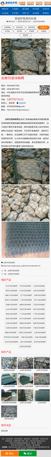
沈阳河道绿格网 (27, 337)
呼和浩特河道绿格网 (11, 337)
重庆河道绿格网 (11, 291)
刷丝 (15, 447)
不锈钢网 (29, 447)
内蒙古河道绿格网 (11, 295)
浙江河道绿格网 (39, 300)
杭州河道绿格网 (39, 342)
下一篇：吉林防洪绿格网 (10, 274)
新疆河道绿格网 (10, 333)
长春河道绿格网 (40, 337)
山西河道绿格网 (39, 291)
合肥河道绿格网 (25, 346)
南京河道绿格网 (26, 342)
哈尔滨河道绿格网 (11, 342)
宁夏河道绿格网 (39, 328)
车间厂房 (25, 13)
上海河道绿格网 (39, 286)
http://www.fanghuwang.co (18, 110)
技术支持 (46, 9)
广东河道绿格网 (25, 314)
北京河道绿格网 (11, 286)
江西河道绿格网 (39, 305)
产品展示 (15, 9)
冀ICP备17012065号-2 (18, 445)
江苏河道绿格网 (26, 300)
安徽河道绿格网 (11, 305)
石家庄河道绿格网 (25, 333)
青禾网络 (36, 445)
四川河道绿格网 (25, 319)
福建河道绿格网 (25, 305)
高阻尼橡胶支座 (42, 447)
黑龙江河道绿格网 (11, 300)
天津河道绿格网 (25, 286)
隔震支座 (35, 447)
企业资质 (36, 13)
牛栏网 (24, 447)
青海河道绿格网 (25, 328)
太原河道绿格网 (39, 333)
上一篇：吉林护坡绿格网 (10, 271)
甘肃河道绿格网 (11, 328)
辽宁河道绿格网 (26, 295)
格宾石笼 (11, 447)
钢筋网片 (23, 449)
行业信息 (5, 13)
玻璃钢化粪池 (31, 449)
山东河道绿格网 (11, 309)
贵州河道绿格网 (39, 319)
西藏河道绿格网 (25, 323)
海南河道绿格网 (11, 319)
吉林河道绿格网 (9, 263)
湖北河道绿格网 (39, 309)
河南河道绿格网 (25, 309)
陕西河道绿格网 (39, 323)
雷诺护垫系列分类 (24, 21)
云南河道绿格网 (11, 323)
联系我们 (46, 13)
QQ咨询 (21, 103)
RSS (39, 443)
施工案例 (25, 9)
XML (33, 443)
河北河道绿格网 (25, 291)
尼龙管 (19, 447)
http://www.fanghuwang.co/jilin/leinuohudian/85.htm (21, 266)
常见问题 (36, 9)
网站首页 (5, 9)
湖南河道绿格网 (11, 314)
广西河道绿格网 (39, 314)
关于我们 (15, 13)
